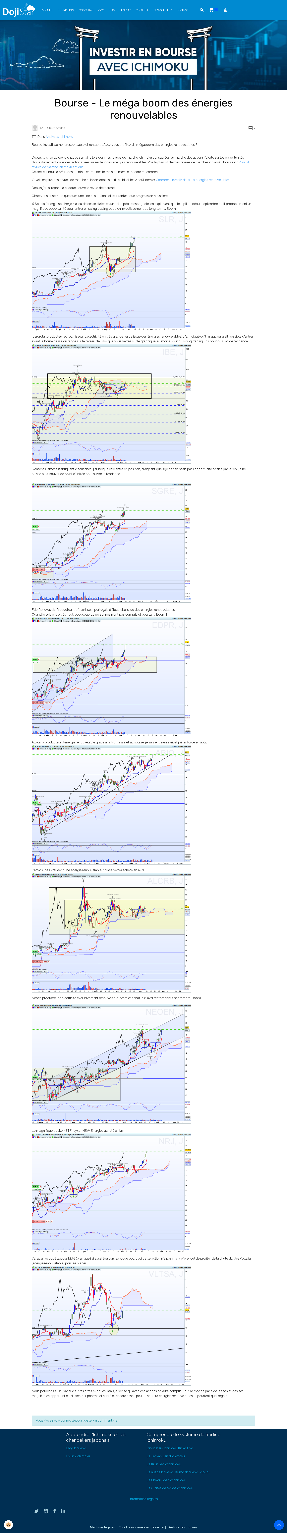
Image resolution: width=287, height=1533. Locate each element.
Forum (126, 10)
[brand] (20, 10)
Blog (112, 10)
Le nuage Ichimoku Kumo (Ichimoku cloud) (177, 1472)
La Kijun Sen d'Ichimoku (163, 1464)
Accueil (47, 10)
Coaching (86, 10)
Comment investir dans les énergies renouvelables (193, 180)
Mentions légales (102, 1527)
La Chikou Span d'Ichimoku (166, 1480)
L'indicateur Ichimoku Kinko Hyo (169, 1448)
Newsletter (163, 10)
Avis (101, 10)
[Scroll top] (279, 1525)
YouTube (142, 10)
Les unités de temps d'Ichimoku (169, 1488)
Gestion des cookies (182, 1527)
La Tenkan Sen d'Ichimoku (165, 1456)
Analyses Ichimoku (59, 137)
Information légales (143, 1499)
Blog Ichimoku (76, 1448)
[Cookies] (8, 1524)
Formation (66, 10)
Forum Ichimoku (78, 1456)
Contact (183, 10)
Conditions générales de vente (141, 1527)
